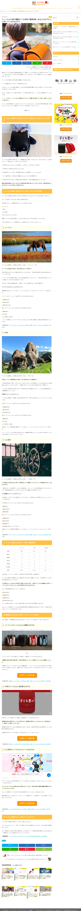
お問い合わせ (5, 908)
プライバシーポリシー (22, 908)
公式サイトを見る (26, 675)
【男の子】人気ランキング (32, 8)
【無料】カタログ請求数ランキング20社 (20, 8)
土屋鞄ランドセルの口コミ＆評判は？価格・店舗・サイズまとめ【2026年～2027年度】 (29, 680)
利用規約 (30, 908)
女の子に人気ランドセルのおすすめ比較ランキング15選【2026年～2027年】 (65, 32)
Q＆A (70, 8)
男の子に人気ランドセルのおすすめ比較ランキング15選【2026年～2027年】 (65, 37)
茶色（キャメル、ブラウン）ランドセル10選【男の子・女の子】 (64, 42)
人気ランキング (60, 8)
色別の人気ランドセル (52, 8)
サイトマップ (13, 908)
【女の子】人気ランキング (43, 8)
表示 (28, 110)
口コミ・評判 (66, 8)
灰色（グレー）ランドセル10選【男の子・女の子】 (64, 46)
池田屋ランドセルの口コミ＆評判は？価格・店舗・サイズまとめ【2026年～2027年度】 (29, 743)
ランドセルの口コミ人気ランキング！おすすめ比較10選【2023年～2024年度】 (28, 834)
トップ (11, 8)
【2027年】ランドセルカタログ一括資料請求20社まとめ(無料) (65, 27)
